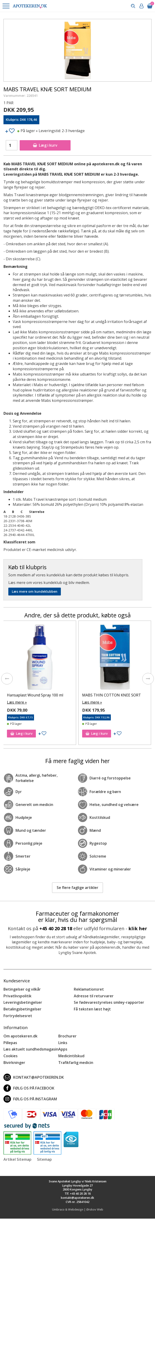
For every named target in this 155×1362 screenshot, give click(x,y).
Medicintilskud (71, 1055)
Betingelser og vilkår (22, 989)
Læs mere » (17, 702)
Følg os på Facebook (28, 1088)
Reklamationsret (89, 989)
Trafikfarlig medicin (75, 1062)
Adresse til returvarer (94, 995)
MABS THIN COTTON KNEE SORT (111, 695)
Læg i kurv (45, 145)
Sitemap (44, 1159)
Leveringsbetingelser (22, 1002)
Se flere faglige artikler (77, 887)
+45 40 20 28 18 (55, 928)
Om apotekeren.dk (20, 1036)
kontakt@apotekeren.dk (33, 1077)
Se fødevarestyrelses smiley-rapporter (109, 1002)
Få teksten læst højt (92, 1009)
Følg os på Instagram (30, 1099)
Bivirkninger (14, 1062)
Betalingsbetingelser (22, 1009)
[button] (6, 6)
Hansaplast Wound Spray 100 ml (35, 695)
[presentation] (7, 678)
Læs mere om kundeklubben (34, 591)
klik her (137, 928)
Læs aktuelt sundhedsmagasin (30, 1049)
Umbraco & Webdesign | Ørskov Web (77, 1209)
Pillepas (10, 1042)
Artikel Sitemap (17, 1159)
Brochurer (67, 1036)
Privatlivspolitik (17, 995)
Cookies (10, 1055)
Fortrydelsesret (17, 1015)
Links (62, 1042)
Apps (62, 1049)
